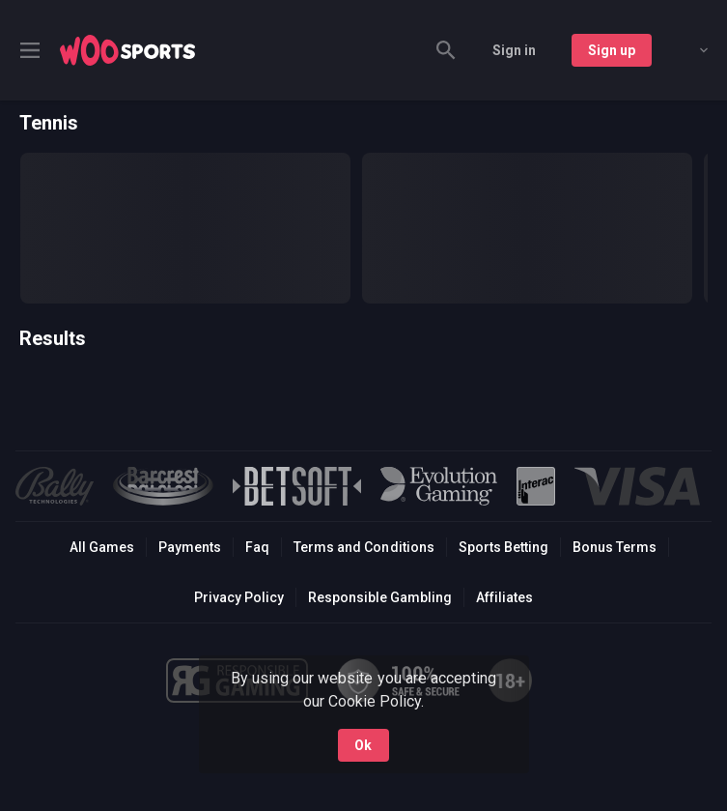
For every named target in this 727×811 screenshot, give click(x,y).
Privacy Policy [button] (239, 597)
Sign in (514, 50)
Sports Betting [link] (503, 547)
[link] (127, 50)
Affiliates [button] (504, 597)
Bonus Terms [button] (615, 547)
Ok (363, 745)
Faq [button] (257, 547)
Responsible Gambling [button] (380, 597)
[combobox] (689, 50)
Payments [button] (189, 547)
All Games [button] (102, 547)
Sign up (611, 50)
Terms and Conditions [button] (363, 547)
